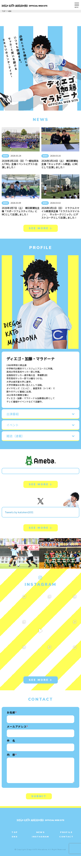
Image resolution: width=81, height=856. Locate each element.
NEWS (5, 156)
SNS (15, 836)
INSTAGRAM (40, 836)
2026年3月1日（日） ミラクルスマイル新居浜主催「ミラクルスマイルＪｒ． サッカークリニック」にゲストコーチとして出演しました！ (60, 212)
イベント (12, 425)
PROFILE (66, 832)
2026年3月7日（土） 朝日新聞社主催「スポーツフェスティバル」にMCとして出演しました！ (20, 211)
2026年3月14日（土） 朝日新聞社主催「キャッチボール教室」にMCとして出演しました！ (59, 164)
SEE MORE (40, 228)
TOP (15, 832)
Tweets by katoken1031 (19, 512)
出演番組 (12, 414)
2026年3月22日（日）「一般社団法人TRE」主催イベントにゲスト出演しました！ (20, 164)
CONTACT (66, 836)
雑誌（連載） (15, 436)
